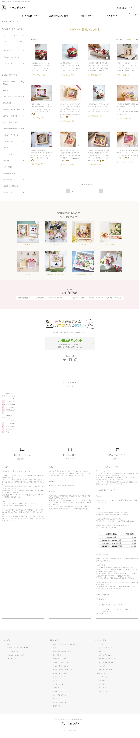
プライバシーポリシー (104, 663)
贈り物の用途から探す (29, 16)
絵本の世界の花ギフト (8, 134)
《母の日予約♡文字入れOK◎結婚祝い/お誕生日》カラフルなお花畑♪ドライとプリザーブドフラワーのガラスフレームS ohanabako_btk (98, 155)
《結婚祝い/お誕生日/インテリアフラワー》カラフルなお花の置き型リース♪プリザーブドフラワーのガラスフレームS (41, 155)
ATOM (103, 674)
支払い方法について (103, 656)
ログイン (132, 8)
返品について (101, 652)
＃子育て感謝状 (39, 297)
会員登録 (100, 682)
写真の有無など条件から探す (58, 16)
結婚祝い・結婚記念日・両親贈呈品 (11, 69)
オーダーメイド (6, 52)
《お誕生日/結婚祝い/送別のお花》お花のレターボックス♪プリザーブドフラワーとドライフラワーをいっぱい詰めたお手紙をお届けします (127, 109)
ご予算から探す (85, 16)
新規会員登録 (121, 8)
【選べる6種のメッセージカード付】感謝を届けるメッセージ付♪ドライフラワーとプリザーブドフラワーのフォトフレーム (41, 109)
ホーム (3, 21)
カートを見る (101, 689)
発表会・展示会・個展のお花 (10, 102)
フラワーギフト (6, 43)
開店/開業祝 (5, 84)
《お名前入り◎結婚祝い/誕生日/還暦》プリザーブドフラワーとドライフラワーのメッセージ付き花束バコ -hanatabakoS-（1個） (70, 155)
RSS (98, 674)
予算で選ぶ (5, 125)
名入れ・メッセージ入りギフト (11, 39)
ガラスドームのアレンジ (9, 48)
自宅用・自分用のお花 (8, 142)
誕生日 (4, 75)
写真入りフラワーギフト (9, 34)
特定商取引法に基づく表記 (106, 660)
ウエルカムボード (7, 111)
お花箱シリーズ (6, 147)
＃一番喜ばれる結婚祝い (77, 297)
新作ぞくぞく (6, 138)
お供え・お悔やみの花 (8, 107)
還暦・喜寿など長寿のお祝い (10, 80)
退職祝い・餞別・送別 (8, 93)
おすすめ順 (119, 39)
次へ (101, 190)
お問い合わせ (101, 692)
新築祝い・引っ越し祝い (9, 89)
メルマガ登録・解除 (103, 671)
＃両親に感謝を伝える (24, 297)
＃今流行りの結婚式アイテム (57, 297)
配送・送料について (103, 649)
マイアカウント (102, 678)
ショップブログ (102, 667)
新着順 (136, 39)
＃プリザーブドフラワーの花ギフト (100, 297)
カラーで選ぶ (6, 129)
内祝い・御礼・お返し (15, 21)
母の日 (4, 116)
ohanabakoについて (110, 16)
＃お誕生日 (118, 297)
